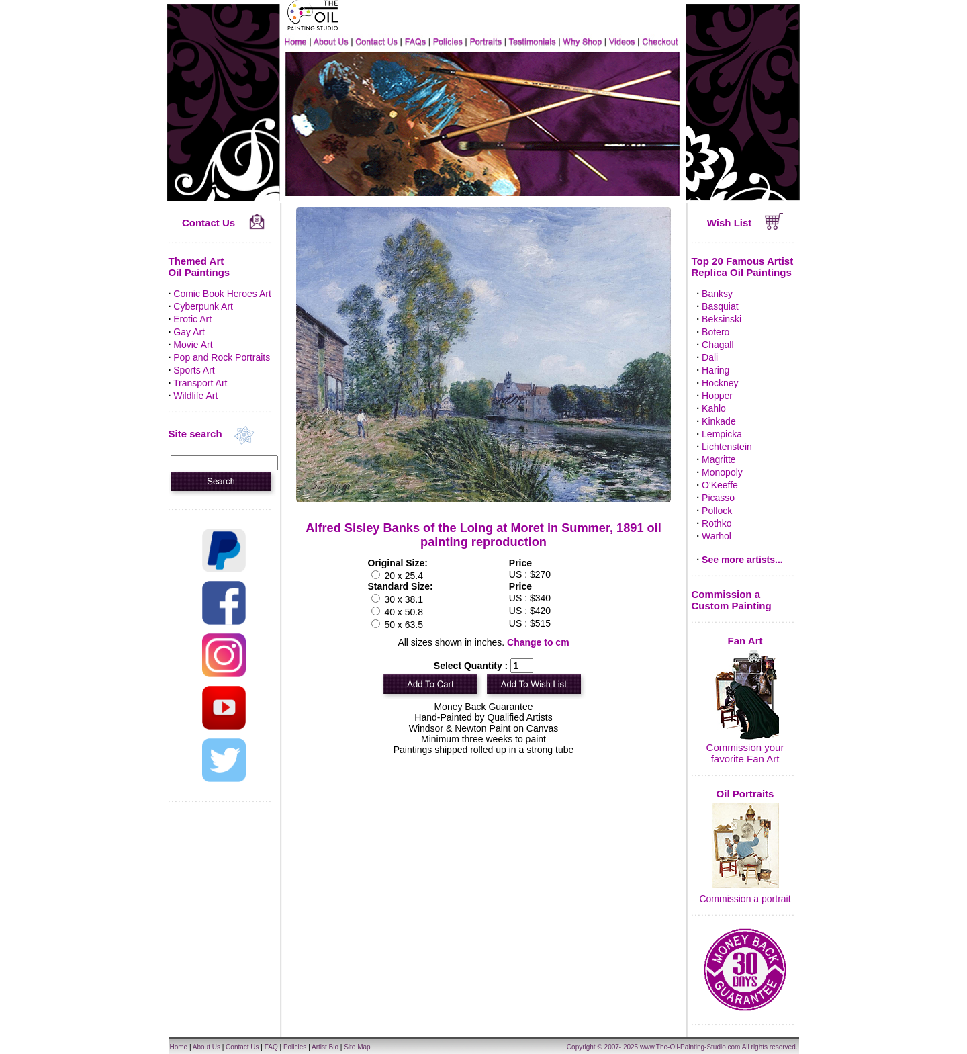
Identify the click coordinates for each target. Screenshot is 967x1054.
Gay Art (189, 331)
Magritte (719, 459)
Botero (715, 331)
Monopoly (722, 472)
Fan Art (745, 640)
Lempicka (722, 434)
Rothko (716, 523)
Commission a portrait (744, 898)
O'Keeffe (720, 485)
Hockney (720, 383)
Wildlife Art (195, 395)
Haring (715, 370)
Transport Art (200, 383)
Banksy (717, 293)
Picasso (718, 497)
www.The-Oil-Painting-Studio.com (690, 1047)
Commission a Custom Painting (732, 599)
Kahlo (714, 408)
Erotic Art (192, 319)
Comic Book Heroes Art (222, 293)
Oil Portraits (745, 793)
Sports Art (193, 370)
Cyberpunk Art (203, 306)
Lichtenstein (727, 446)
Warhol (716, 536)
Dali (710, 357)
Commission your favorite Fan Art (745, 753)
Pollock (717, 510)
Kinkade (719, 421)
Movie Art (192, 344)
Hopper (717, 395)
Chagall (717, 344)
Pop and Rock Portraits (221, 357)
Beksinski (721, 319)
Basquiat (720, 306)
